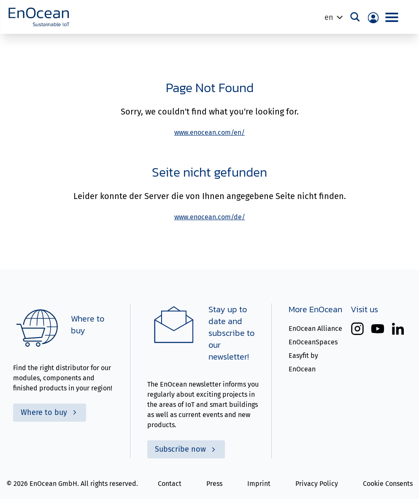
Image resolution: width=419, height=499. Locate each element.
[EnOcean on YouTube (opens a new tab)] (377, 328)
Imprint (258, 484)
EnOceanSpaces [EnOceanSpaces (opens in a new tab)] (313, 342)
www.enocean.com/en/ (209, 132)
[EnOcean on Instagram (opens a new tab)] (357, 328)
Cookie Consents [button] (388, 484)
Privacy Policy (316, 484)
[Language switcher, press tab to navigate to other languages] (333, 17)
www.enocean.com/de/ (209, 217)
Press (214, 484)
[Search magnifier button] (355, 16)
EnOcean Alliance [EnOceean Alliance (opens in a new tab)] (315, 328)
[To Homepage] (39, 17)
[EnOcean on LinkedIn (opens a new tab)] (398, 328)
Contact (169, 484)
